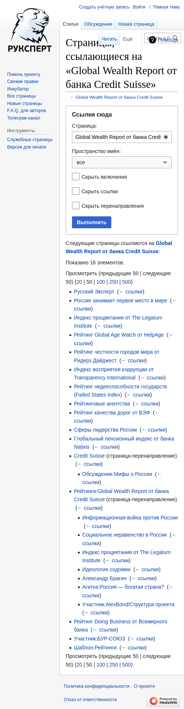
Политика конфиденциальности (96, 686)
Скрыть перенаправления (113, 206)
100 (100, 282)
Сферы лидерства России (105, 430)
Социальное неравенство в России (124, 535)
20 (79, 282)
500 (126, 282)
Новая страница (136, 24)
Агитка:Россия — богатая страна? (123, 587)
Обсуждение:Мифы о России (117, 474)
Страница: (84, 126)
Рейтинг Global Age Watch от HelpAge (119, 335)
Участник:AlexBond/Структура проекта (128, 604)
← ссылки (130, 292)
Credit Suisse (89, 456)
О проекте (144, 686)
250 (113, 282)
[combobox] (122, 137)
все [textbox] (81, 162)
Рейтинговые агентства (102, 404)
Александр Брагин (104, 578)
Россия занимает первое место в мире (120, 300)
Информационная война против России (130, 518)
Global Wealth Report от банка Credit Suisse (119, 97)
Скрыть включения (104, 177)
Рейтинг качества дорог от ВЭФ (112, 413)
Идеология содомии (106, 569)
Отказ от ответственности (90, 699)
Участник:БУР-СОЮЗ (99, 639)
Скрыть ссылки (100, 191)
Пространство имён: (96, 151)
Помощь (168, 40)
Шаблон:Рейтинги (95, 648)
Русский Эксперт (94, 292)
